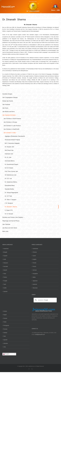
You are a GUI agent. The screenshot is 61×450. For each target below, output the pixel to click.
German (35, 270)
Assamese (5, 248)
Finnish (34, 262)
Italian (34, 277)
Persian (5, 318)
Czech (34, 255)
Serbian (5, 332)
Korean (5, 311)
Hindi (4, 259)
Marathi (5, 270)
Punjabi (5, 280)
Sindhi (4, 288)
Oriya (4, 273)
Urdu (4, 347)
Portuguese (6, 325)
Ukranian (5, 343)
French (34, 266)
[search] (45, 300)
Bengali (5, 252)
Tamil (4, 284)
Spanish (5, 339)
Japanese (35, 280)
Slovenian (35, 288)
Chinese (35, 252)
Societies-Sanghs (7, 94)
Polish (4, 322)
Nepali (5, 314)
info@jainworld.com (40, 334)
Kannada (5, 266)
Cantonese (35, 248)
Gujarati (5, 255)
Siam (4, 336)
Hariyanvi (5, 262)
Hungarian (35, 273)
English (34, 259)
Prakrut (5, 277)
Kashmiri (35, 284)
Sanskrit (5, 291)
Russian (5, 329)
